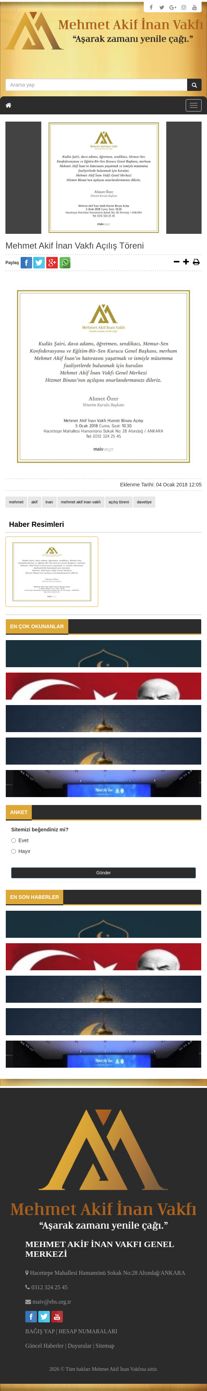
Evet (20, 840)
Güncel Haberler (44, 1346)
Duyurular (79, 1346)
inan (49, 502)
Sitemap (104, 1346)
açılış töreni (119, 502)
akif (34, 502)
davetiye (144, 502)
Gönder (103, 872)
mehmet (16, 502)
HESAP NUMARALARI (88, 1331)
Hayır (20, 851)
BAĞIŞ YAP (40, 1331)
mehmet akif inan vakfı (81, 502)
